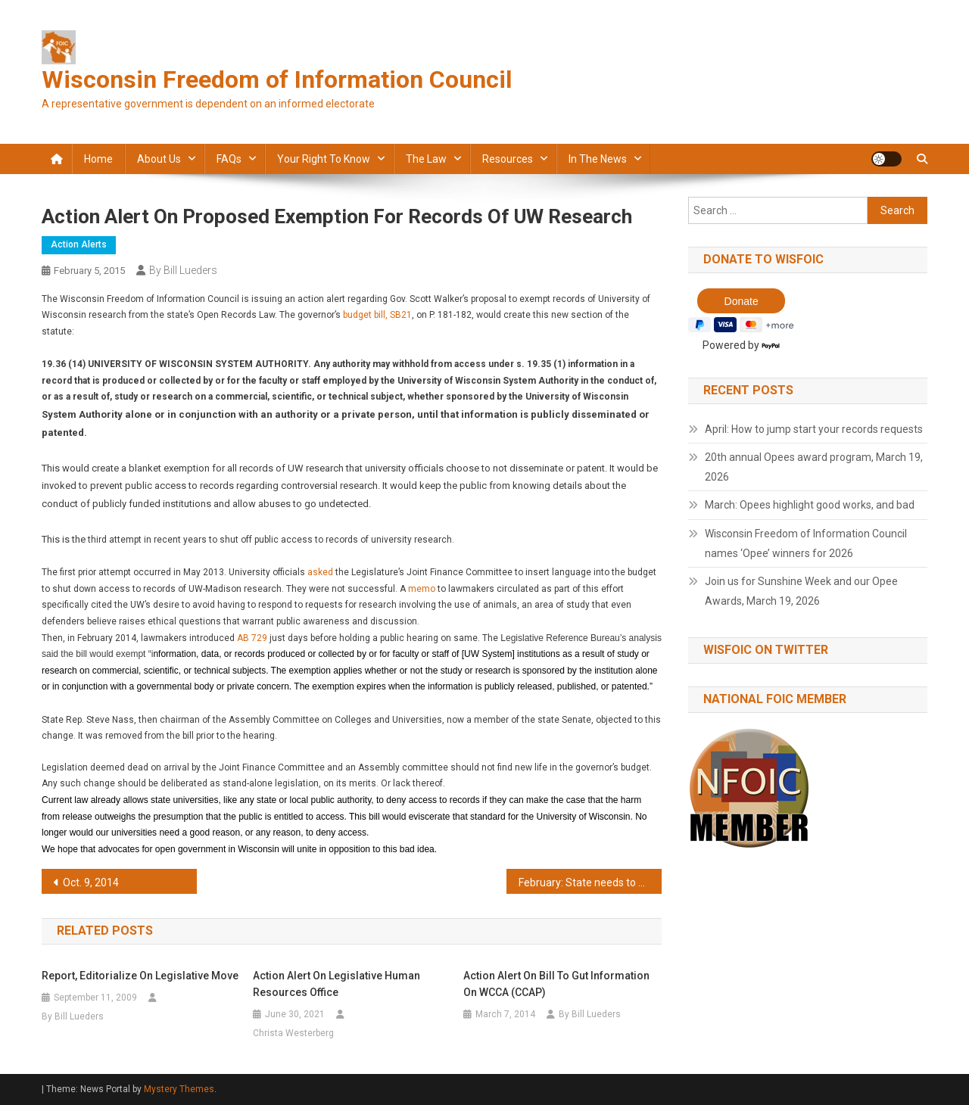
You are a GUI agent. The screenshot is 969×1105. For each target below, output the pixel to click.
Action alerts (79, 244)
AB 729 (252, 638)
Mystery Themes (179, 1089)
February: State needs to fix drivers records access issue (590, 882)
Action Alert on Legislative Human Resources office (336, 984)
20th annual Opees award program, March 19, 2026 (814, 467)
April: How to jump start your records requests (814, 429)
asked (320, 572)
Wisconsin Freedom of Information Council (277, 79)
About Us (159, 159)
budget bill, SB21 (377, 315)
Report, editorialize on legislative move (140, 976)
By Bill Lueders (183, 270)
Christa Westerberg (293, 1033)
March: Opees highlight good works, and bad (809, 505)
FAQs (229, 159)
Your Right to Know (323, 159)
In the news (598, 159)
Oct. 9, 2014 (91, 882)
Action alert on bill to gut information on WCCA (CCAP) (556, 984)
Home (98, 159)
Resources (507, 159)
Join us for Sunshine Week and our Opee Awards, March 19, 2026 (801, 591)
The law (426, 159)
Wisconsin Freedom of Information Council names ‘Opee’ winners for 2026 (806, 543)
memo (421, 589)
